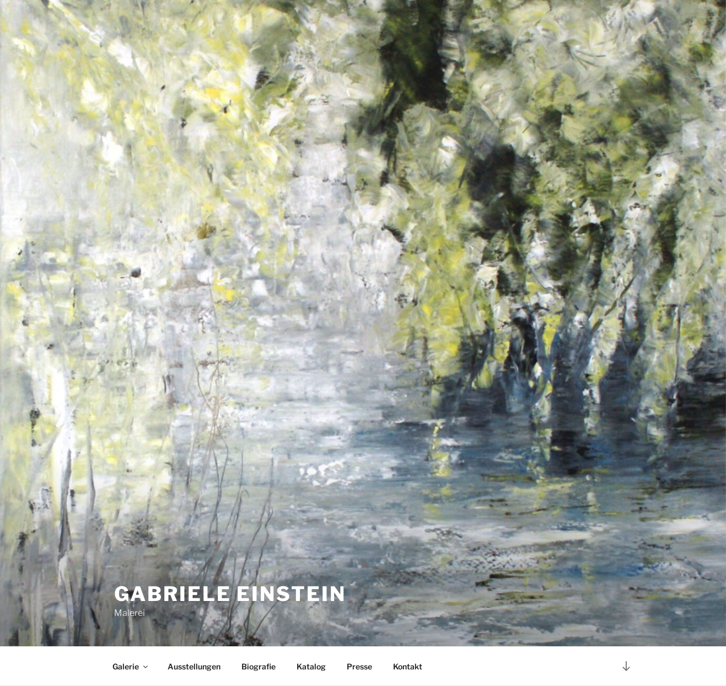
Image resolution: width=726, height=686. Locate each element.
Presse (359, 666)
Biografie (258, 666)
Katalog (311, 666)
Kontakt (407, 666)
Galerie (130, 666)
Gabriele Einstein (230, 594)
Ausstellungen (194, 666)
